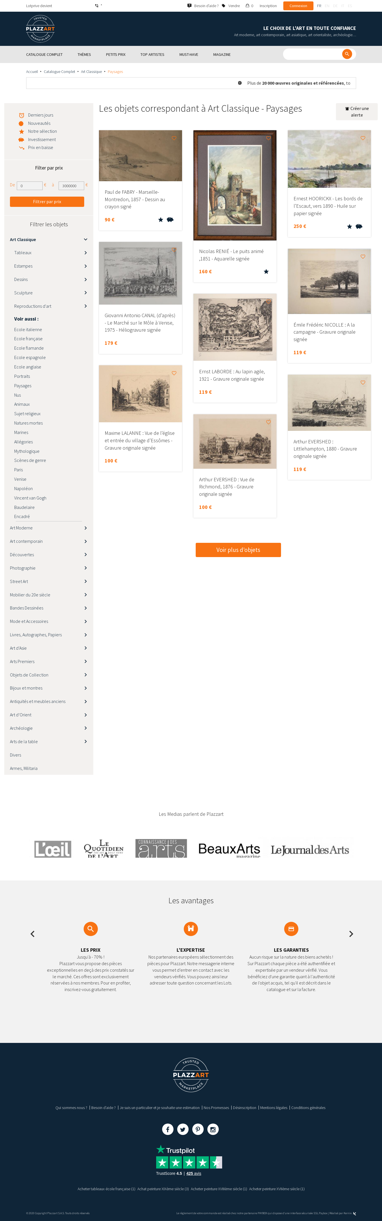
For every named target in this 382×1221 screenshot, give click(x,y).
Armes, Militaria (24, 768)
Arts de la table (24, 741)
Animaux (22, 404)
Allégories (23, 442)
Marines (21, 432)
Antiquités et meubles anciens (37, 701)
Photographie (23, 568)
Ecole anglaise (27, 367)
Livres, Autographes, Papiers (36, 634)
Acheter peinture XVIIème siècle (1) (277, 1188)
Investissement (42, 139)
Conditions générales (308, 1107)
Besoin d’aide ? (103, 1107)
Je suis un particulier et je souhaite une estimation (160, 1107)
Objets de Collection (29, 675)
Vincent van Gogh (30, 498)
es (350, 5)
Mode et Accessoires (29, 621)
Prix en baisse (40, 147)
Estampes (23, 266)
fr (319, 5)
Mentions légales (273, 1107)
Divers (15, 755)
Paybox (323, 1213)
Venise (20, 479)
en (327, 5)
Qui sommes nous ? (71, 1107)
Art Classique (91, 71)
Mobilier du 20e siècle (30, 595)
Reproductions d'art (32, 306)
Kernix (350, 1213)
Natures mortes (28, 423)
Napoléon (23, 488)
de (335, 5)
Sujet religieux (27, 413)
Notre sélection (42, 131)
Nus (17, 395)
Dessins (21, 279)
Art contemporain (26, 541)
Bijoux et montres (26, 688)
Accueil (32, 71)
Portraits (22, 376)
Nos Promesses (216, 1107)
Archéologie (21, 728)
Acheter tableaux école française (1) (106, 1188)
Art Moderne (21, 528)
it (342, 5)
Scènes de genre (30, 460)
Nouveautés (39, 123)
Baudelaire (24, 507)
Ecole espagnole (30, 357)
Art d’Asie (18, 648)
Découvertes (22, 554)
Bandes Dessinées (26, 608)
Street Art (19, 581)
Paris (18, 469)
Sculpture (23, 292)
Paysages (22, 385)
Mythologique (27, 451)
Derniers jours (40, 115)
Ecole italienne (28, 329)
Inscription (268, 5)
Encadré (22, 516)
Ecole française (28, 338)
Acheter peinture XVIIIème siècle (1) (219, 1188)
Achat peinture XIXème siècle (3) (163, 1188)
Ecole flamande (29, 348)
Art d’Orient (20, 714)
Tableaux (23, 252)
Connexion (298, 5)
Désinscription (244, 1107)
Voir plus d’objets (238, 550)
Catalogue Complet (59, 71)
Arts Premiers (22, 661)
